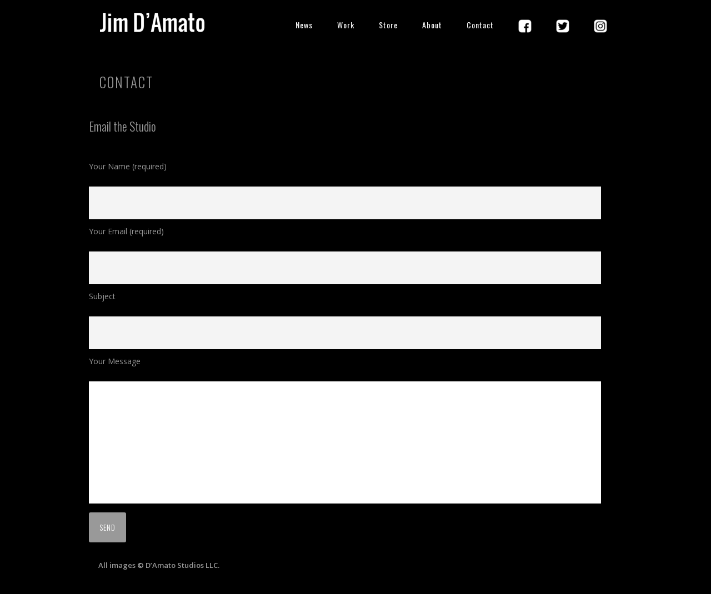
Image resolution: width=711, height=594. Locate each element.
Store (388, 25)
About (432, 25)
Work (345, 25)
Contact (480, 25)
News (304, 25)
